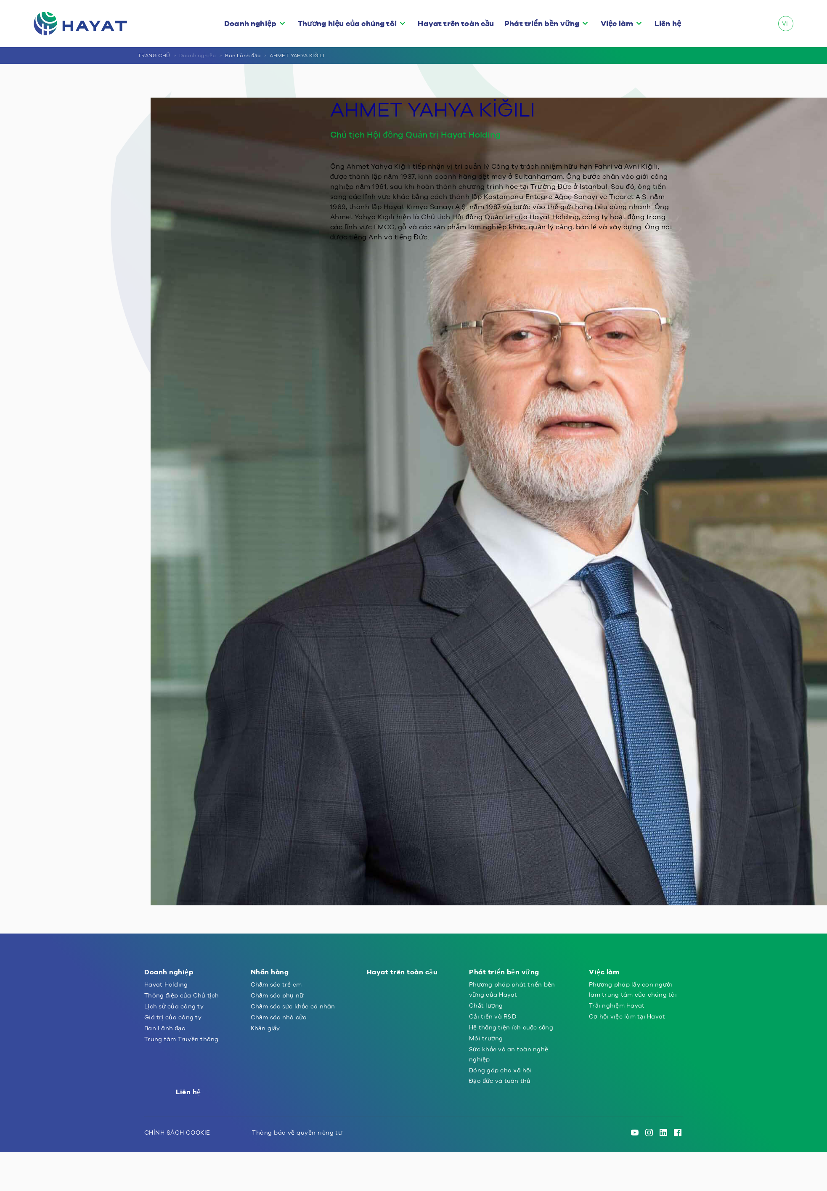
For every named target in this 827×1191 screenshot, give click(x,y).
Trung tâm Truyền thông (181, 1039)
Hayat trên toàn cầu (456, 23)
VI (785, 23)
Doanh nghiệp (250, 23)
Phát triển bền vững (541, 23)
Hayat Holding (166, 984)
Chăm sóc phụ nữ (277, 995)
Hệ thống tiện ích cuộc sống (511, 1027)
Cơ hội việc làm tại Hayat (627, 1016)
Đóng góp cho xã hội (500, 1070)
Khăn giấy (265, 1028)
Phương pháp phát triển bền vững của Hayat (512, 989)
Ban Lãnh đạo (242, 55)
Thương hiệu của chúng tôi (347, 23)
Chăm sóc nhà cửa (279, 1017)
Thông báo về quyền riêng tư (297, 1132)
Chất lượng (486, 1005)
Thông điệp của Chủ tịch (181, 995)
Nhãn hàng (270, 972)
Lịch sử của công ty (174, 1006)
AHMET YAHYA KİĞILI (297, 55)
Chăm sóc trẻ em (276, 984)
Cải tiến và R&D (492, 1016)
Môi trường (486, 1038)
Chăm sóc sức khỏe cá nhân (293, 1006)
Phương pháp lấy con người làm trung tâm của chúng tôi (633, 989)
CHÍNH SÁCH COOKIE (177, 1132)
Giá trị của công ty (172, 1017)
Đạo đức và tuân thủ (500, 1080)
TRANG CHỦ (154, 55)
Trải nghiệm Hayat (616, 1005)
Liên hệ (668, 23)
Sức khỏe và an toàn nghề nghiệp (508, 1054)
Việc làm (617, 23)
